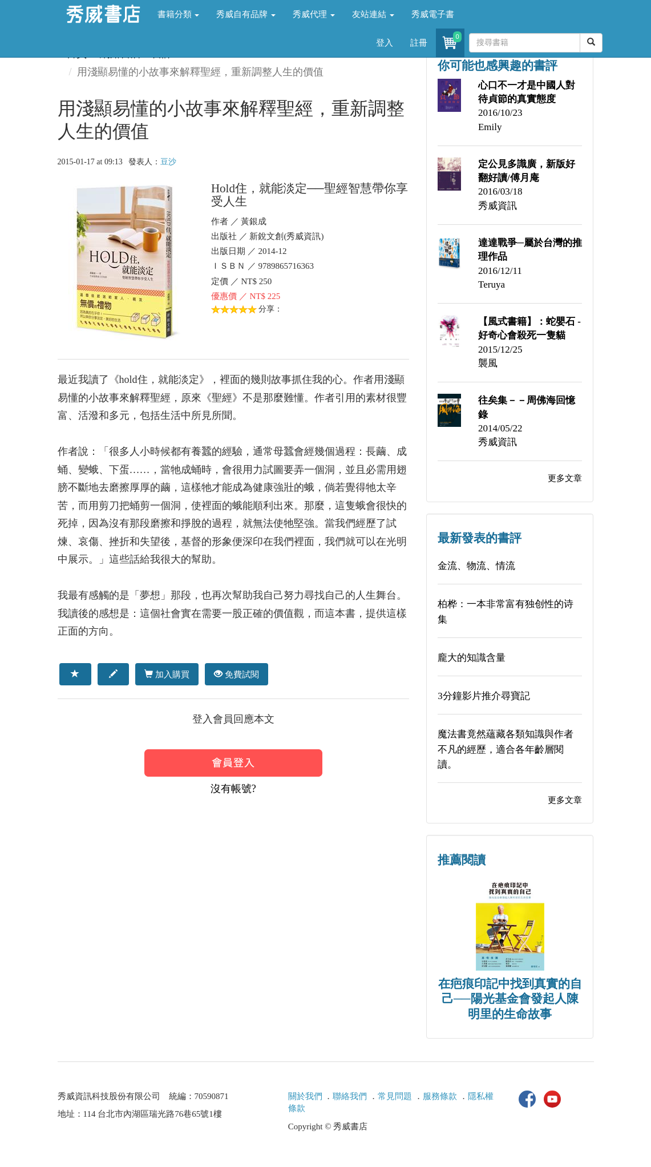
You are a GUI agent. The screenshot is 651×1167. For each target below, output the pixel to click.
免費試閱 (236, 674)
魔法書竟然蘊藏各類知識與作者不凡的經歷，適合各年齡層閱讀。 (505, 749)
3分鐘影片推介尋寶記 (484, 695)
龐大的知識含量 (472, 657)
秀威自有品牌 (246, 14)
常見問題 (395, 1096)
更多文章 (565, 478)
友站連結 (373, 14)
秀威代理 (314, 14)
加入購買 (166, 674)
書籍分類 (178, 14)
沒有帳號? (233, 788)
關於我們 (305, 1096)
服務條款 (440, 1096)
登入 (384, 42)
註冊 (418, 42)
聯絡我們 (350, 1096)
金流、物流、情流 (476, 565)
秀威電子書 (432, 14)
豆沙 (168, 162)
